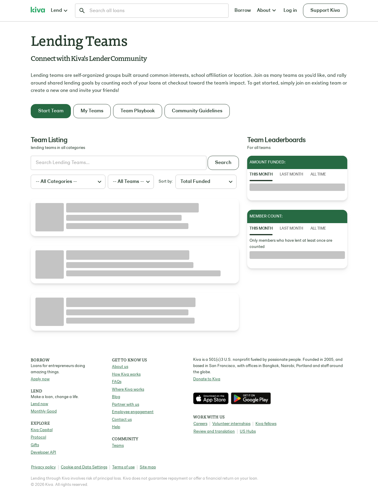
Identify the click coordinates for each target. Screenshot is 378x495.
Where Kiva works (128, 389)
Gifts (35, 445)
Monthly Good (44, 411)
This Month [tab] (261, 174)
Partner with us (125, 405)
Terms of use (123, 467)
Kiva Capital (42, 430)
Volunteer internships (231, 424)
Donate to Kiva (206, 379)
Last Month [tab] (291, 174)
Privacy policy (43, 467)
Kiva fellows (265, 424)
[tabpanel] (297, 187)
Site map (148, 467)
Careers (200, 424)
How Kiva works (126, 374)
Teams (118, 446)
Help (116, 427)
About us (120, 367)
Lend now (39, 404)
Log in (290, 10)
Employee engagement (133, 412)
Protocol (38, 437)
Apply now (40, 379)
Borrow (242, 10)
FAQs (116, 382)
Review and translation (214, 431)
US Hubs (248, 431)
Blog (116, 397)
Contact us (122, 420)
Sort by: (166, 181)
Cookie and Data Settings (84, 467)
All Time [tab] (318, 174)
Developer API (43, 452)
